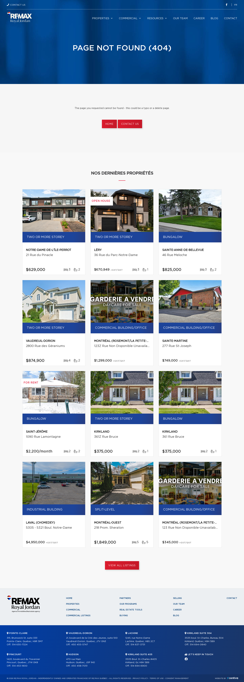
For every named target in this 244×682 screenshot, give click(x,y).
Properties (100, 18)
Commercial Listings (78, 616)
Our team (180, 18)
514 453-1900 (19, 666)
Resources (155, 18)
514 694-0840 (198, 645)
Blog (214, 18)
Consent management (177, 678)
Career (199, 18)
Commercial (128, 18)
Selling (177, 598)
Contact (230, 18)
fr (235, 5)
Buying (124, 616)
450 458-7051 (79, 666)
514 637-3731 (138, 645)
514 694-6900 (139, 666)
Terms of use (157, 678)
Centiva (232, 678)
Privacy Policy (140, 678)
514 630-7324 (19, 645)
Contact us (130, 124)
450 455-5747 (79, 645)
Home (109, 124)
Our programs (128, 604)
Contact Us (17, 5)
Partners (125, 598)
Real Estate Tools (131, 610)
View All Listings (121, 565)
